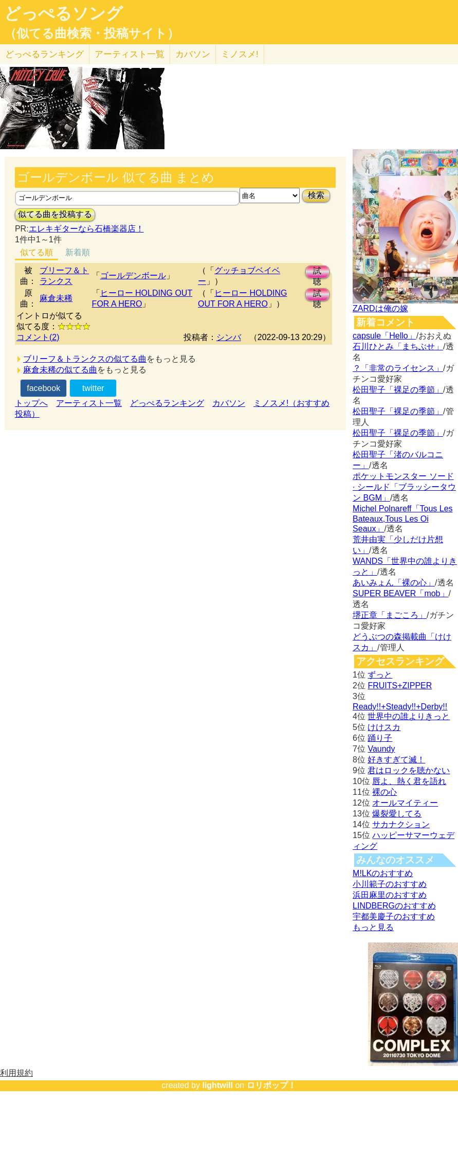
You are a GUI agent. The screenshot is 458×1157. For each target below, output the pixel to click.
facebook (43, 388)
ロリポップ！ (271, 1085)
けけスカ (384, 727)
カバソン (192, 54)
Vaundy (381, 748)
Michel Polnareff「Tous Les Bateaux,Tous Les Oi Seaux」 (402, 518)
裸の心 (384, 792)
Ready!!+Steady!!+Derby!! (400, 706)
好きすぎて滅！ (396, 759)
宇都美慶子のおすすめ (394, 916)
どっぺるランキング (167, 403)
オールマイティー (405, 802)
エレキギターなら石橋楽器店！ (86, 228)
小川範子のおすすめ (390, 884)
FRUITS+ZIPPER (400, 685)
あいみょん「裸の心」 (394, 582)
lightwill (217, 1085)
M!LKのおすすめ (383, 873)
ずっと (380, 674)
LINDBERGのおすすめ (394, 905)
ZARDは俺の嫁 (380, 308)
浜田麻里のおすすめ (390, 895)
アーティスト (129, 54)
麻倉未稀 (56, 298)
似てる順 (36, 252)
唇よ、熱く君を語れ (409, 781)
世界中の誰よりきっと (409, 716)
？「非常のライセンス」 (398, 368)
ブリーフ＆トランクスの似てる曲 (84, 358)
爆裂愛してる (397, 813)
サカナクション (401, 824)
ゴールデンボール (133, 275)
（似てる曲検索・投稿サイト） (91, 33)
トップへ (31, 403)
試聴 (317, 272)
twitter (93, 388)
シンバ (228, 337)
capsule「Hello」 (384, 335)
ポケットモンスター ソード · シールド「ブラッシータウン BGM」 (404, 487)
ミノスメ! (240, 54)
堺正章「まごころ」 (390, 615)
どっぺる (44, 54)
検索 (316, 195)
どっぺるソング (63, 13)
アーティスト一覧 (89, 403)
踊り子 (380, 738)
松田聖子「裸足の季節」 (398, 389)
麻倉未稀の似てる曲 (60, 369)
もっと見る (373, 927)
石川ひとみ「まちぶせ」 (398, 346)
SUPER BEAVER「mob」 (400, 593)
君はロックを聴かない (409, 770)
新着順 (77, 252)
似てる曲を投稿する (55, 214)
